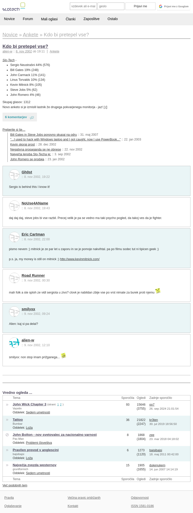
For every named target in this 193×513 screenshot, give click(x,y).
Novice (9, 19)
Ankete (54, 51)
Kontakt (73, 506)
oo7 (152, 404)
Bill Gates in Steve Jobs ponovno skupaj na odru (43, 134)
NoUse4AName (35, 203)
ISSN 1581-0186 (142, 506)
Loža (29, 427)
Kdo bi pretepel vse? (25, 46)
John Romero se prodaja (27, 159)
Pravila (9, 497)
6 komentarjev (16, 117)
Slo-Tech (9, 60)
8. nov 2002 (24, 51)
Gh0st (27, 172)
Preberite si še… (14, 129)
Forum (28, 19)
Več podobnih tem (15, 485)
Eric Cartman (33, 234)
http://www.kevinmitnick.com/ (80, 259)
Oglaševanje (12, 506)
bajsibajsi (18, 454)
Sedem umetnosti (38, 412)
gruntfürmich (20, 469)
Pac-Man (18, 438)
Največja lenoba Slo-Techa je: (30, 154)
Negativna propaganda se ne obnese (35, 149)
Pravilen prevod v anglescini (36, 450)
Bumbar (17, 423)
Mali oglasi (49, 19)
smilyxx (28, 309)
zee (151, 435)
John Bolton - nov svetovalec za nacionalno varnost (54, 434)
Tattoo (18, 419)
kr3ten (153, 420)
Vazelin (17, 408)
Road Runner (33, 275)
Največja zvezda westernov (34, 465)
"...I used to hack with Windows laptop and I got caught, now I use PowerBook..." (65, 139)
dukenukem (157, 465)
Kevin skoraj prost (22, 144)
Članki (70, 19)
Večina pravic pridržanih (84, 497)
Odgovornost (140, 497)
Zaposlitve (91, 19)
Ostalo (113, 19)
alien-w (28, 340)
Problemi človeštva (39, 443)
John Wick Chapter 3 (29, 404)
